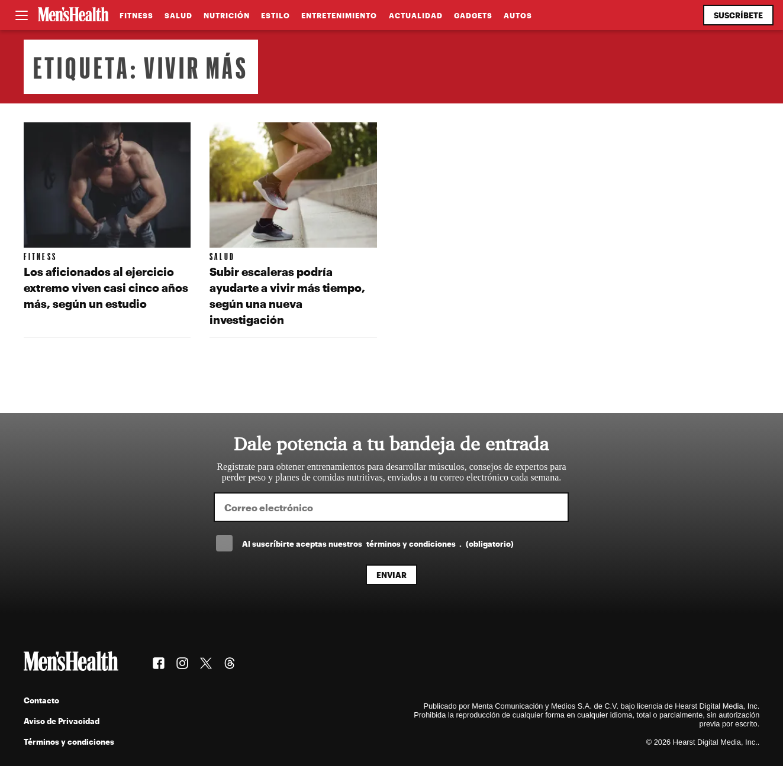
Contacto (41, 700)
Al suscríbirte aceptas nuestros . (377, 543)
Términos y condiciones (69, 741)
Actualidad (416, 15)
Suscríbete (738, 15)
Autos (518, 15)
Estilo (275, 15)
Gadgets (473, 15)
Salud (178, 15)
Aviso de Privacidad (61, 720)
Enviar (391, 574)
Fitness (136, 15)
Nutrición (227, 15)
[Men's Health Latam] (73, 15)
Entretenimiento (339, 15)
